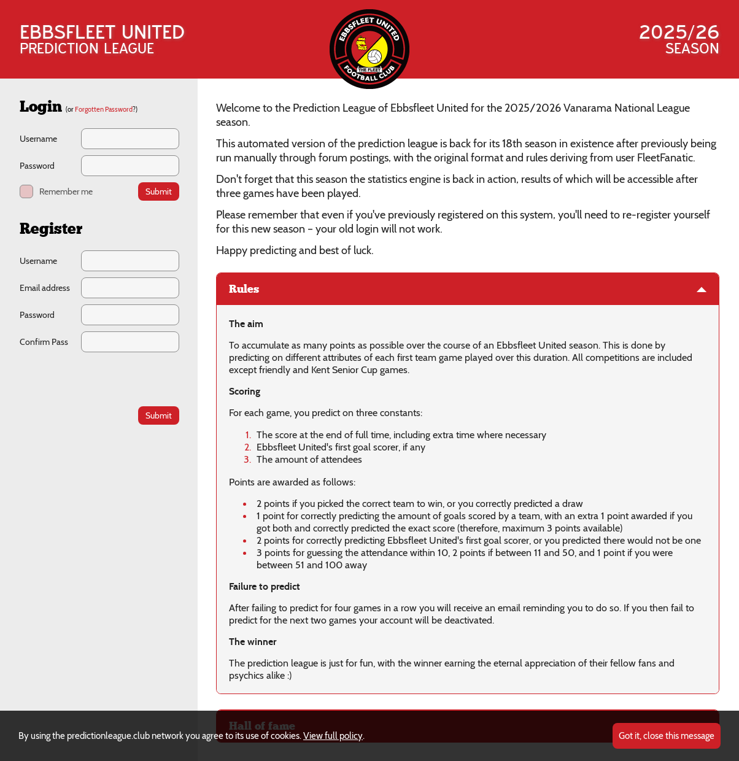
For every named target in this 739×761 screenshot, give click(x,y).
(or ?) (101, 109)
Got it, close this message (666, 735)
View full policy (333, 735)
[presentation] (100, 379)
